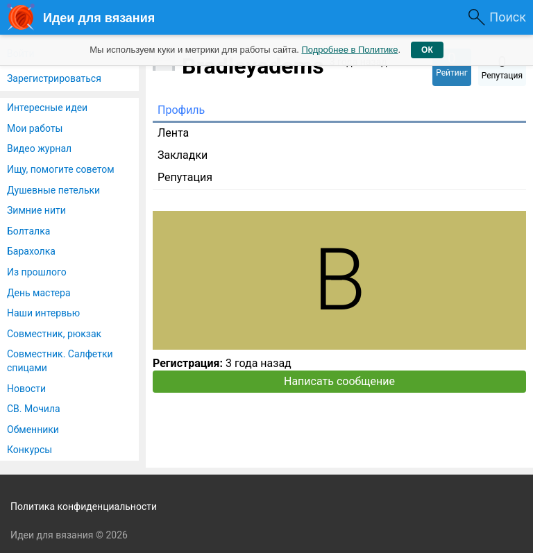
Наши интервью (43, 312)
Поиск (507, 17)
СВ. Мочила (33, 408)
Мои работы (34, 128)
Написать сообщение (339, 381)
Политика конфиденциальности (83, 506)
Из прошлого (37, 272)
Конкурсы (29, 449)
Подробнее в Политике (349, 49)
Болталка (28, 231)
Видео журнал (39, 148)
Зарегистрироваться (54, 78)
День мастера (39, 292)
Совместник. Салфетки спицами (60, 360)
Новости (26, 388)
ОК (427, 50)
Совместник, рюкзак (54, 333)
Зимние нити (36, 210)
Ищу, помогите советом (61, 169)
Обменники (33, 429)
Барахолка (31, 251)
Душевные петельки (53, 190)
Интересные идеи (47, 107)
